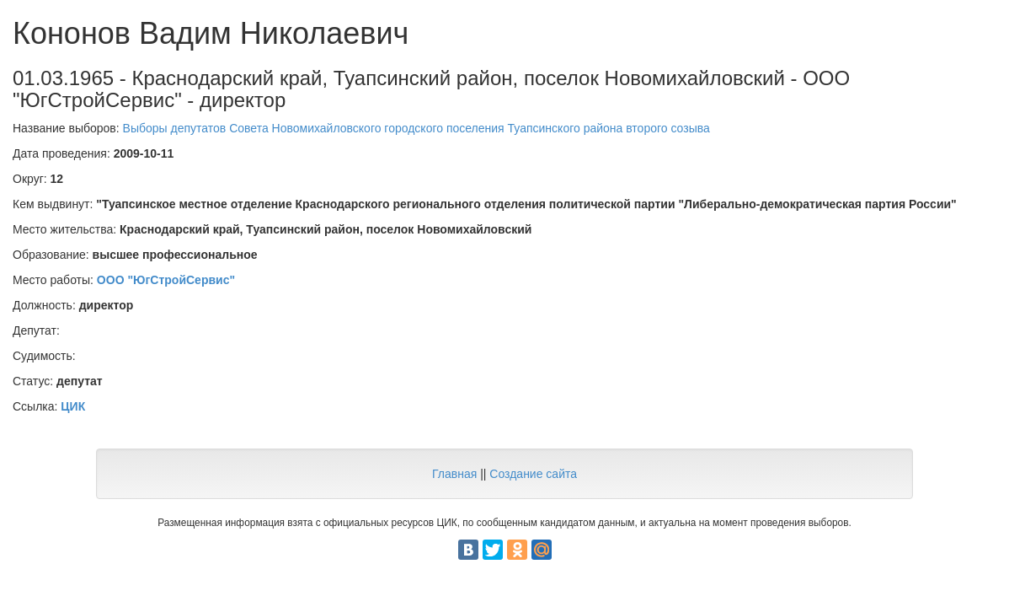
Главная (454, 474)
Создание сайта (533, 474)
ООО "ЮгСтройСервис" (166, 280)
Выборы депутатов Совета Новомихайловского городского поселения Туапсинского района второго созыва (416, 128)
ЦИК (73, 406)
